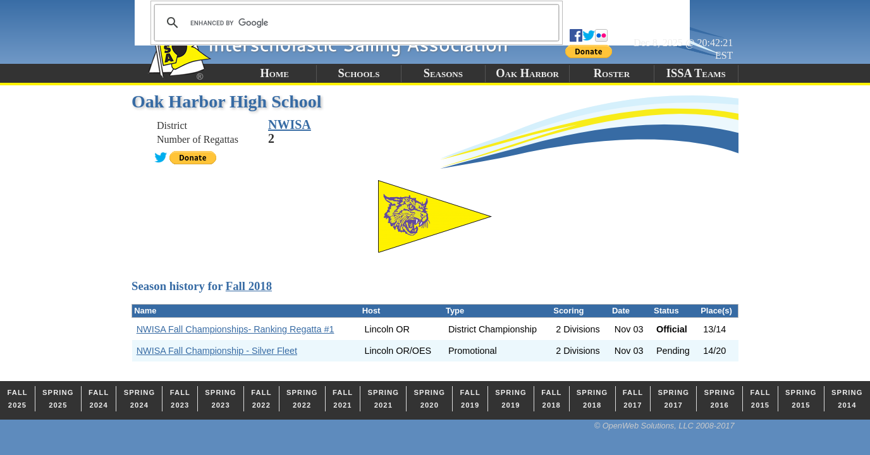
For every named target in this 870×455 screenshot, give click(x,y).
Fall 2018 (249, 286)
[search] (354, 22)
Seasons (443, 73)
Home (274, 73)
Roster (612, 73)
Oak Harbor (527, 73)
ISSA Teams (696, 73)
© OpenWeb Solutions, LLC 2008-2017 (664, 425)
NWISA (289, 124)
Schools (359, 73)
